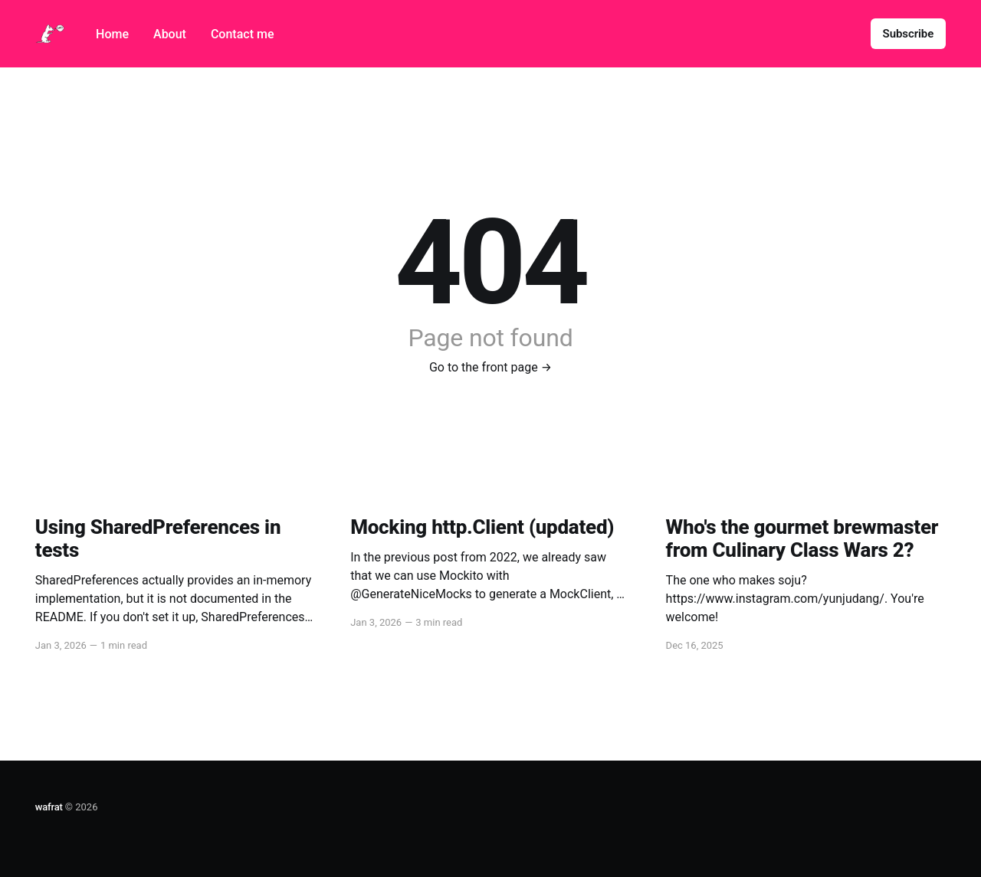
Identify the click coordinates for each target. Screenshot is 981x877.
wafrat (49, 807)
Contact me (242, 34)
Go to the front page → (490, 367)
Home (112, 34)
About (169, 34)
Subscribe (908, 34)
